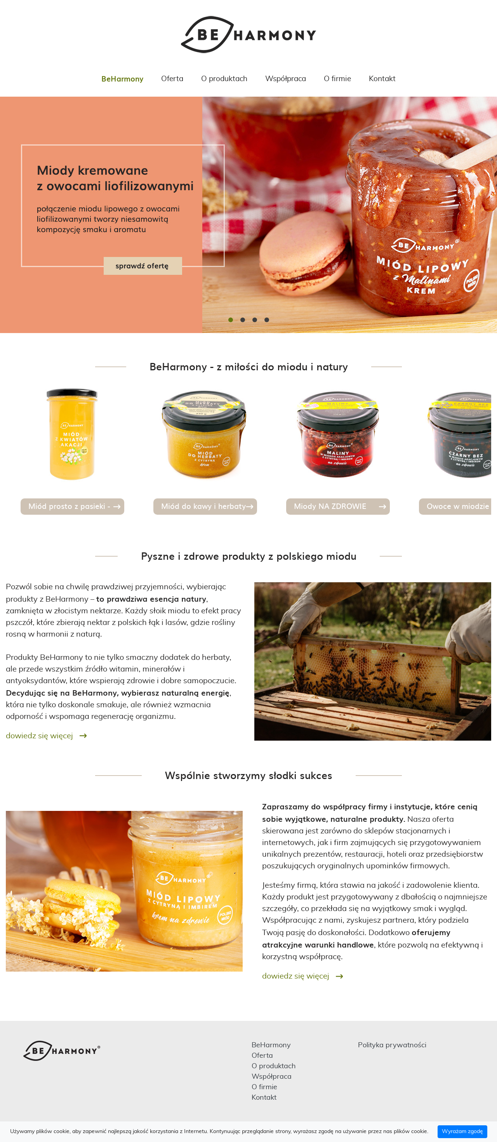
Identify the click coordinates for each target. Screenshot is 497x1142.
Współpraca (285, 79)
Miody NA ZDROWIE (330, 505)
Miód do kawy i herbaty (203, 505)
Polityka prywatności (392, 1045)
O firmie (337, 79)
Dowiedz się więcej (39, 736)
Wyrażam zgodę (462, 1131)
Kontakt (382, 79)
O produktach (224, 79)
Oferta (172, 79)
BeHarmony (122, 78)
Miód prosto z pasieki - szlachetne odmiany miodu (75, 507)
